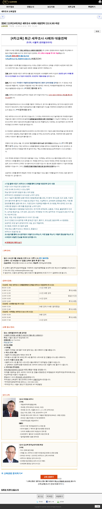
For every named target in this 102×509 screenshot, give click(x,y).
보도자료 (51, 7)
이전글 (4, 16)
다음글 (98, 16)
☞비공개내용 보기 (23, 110)
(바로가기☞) (36, 59)
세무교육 (71, 7)
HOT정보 (10, 7)
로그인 (40, 496)
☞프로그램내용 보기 (33, 88)
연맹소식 (30, 7)
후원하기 (91, 7)
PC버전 (49, 496)
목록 (97, 31)
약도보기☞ (8, 343)
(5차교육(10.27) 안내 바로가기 (50, 484)
